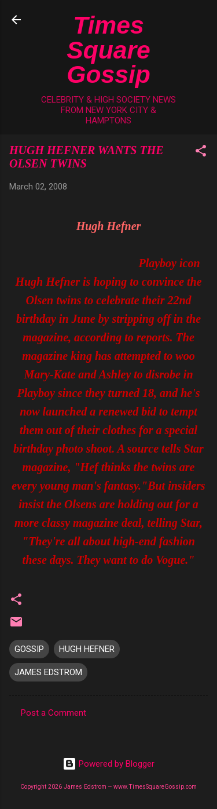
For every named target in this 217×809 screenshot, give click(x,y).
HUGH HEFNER (87, 649)
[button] (201, 153)
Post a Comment (53, 713)
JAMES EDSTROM (48, 672)
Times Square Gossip (108, 49)
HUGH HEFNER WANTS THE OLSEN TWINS (86, 157)
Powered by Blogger (108, 764)
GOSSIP (29, 649)
